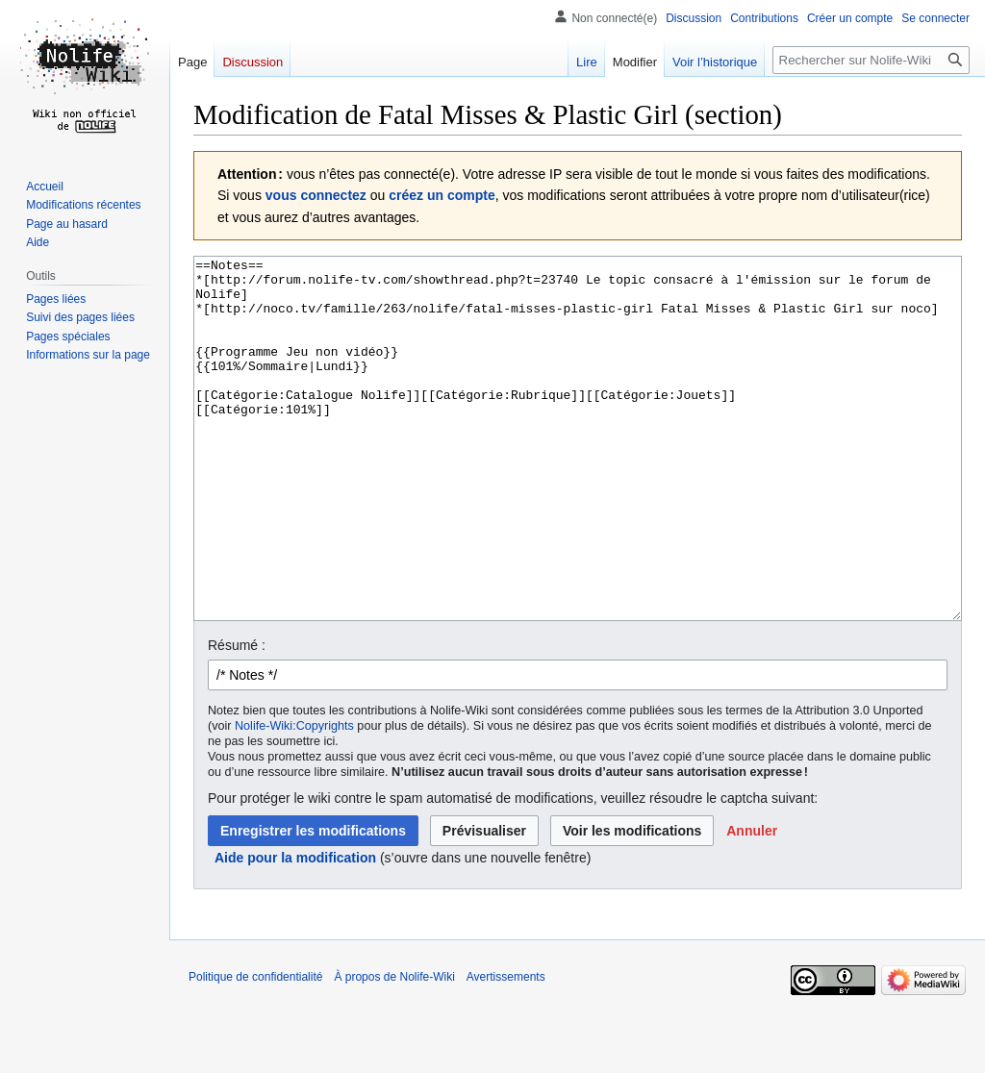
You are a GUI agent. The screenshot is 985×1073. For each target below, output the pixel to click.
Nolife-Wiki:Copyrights (294, 798)
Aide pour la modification (295, 929)
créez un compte (441, 195)
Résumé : (236, 717)
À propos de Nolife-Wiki (394, 1049)
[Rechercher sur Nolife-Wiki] (871, 60)
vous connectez (315, 195)
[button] (752, 902)
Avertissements (506, 1049)
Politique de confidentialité (255, 1049)
